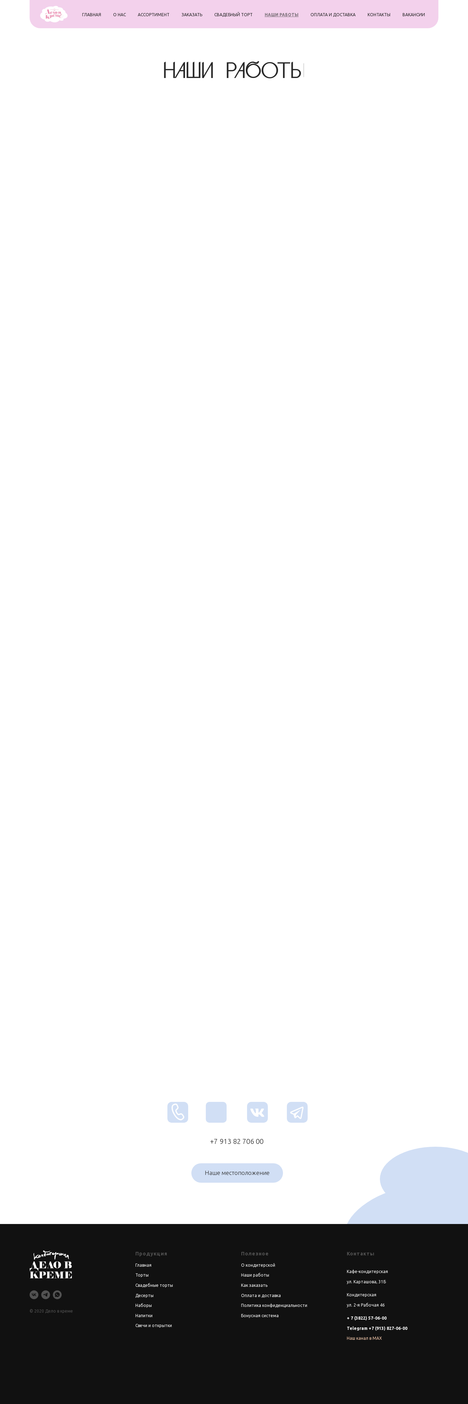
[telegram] (45, 1294)
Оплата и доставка (261, 1295)
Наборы (143, 1305)
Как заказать (254, 1285)
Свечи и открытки (153, 1325)
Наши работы (255, 1275)
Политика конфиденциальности (274, 1305)
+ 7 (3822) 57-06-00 (367, 1318)
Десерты (144, 1295)
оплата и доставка (333, 14)
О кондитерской (258, 1265)
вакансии (413, 14)
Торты (142, 1275)
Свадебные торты (154, 1285)
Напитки (144, 1315)
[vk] (34, 1294)
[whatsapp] (57, 1294)
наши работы (281, 14)
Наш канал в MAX (364, 1338)
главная (91, 14)
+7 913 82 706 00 (237, 1141)
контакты (379, 14)
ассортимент (154, 14)
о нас (119, 14)
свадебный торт (233, 14)
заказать (191, 14)
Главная (143, 1265)
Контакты (361, 1253)
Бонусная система (260, 1315)
